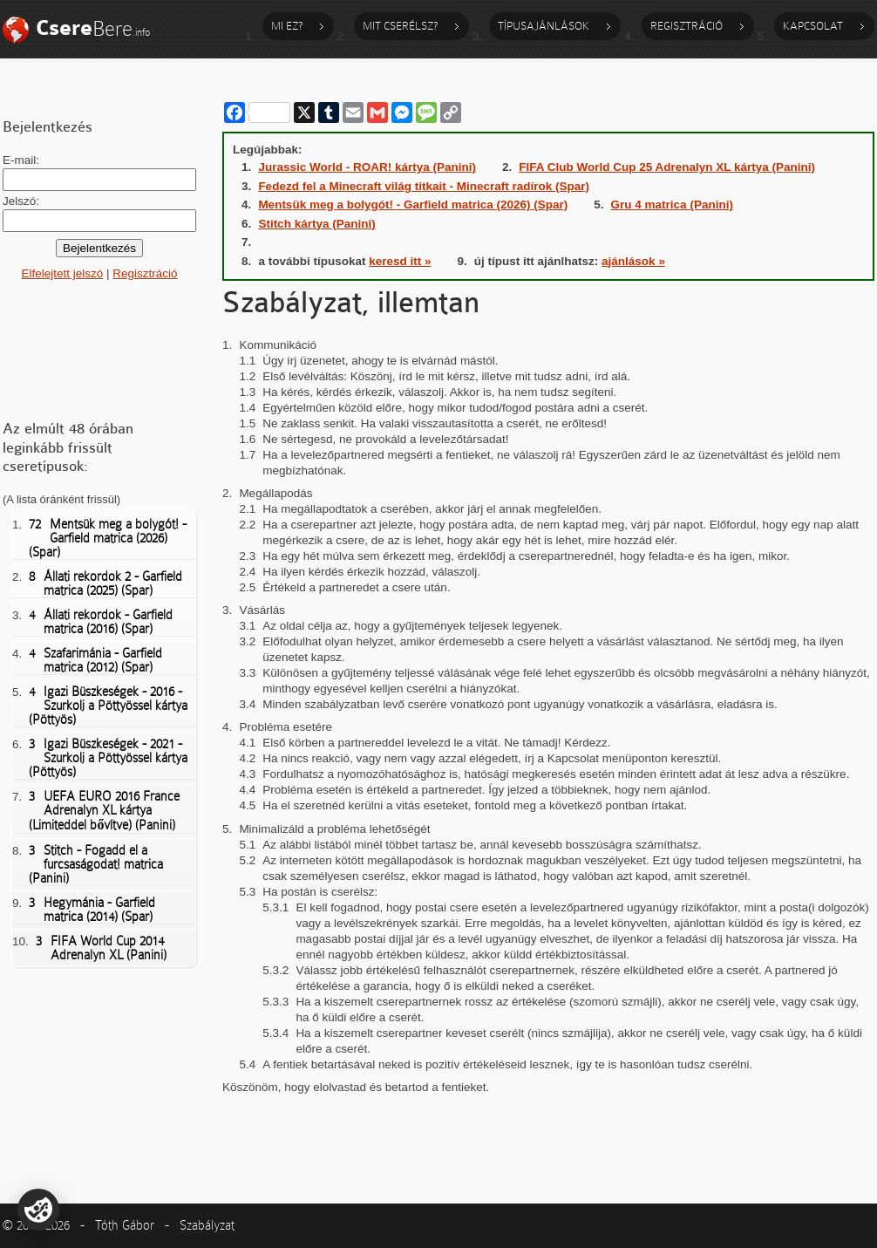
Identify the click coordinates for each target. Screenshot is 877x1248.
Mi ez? (287, 25)
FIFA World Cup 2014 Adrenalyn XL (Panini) (101, 948)
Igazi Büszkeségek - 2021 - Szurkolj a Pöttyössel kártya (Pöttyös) (108, 758)
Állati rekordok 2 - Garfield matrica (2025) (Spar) (105, 583)
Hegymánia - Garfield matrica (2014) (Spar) (92, 910)
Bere (93, 28)
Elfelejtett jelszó (62, 273)
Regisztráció (686, 25)
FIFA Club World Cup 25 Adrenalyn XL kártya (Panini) (667, 167)
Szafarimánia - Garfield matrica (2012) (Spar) (95, 660)
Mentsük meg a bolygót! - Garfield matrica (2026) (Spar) (108, 538)
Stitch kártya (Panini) (316, 223)
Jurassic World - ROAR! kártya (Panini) (367, 167)
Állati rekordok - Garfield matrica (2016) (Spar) (101, 622)
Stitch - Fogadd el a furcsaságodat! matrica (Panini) (96, 864)
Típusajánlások (543, 25)
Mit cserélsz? (400, 25)
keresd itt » (400, 261)
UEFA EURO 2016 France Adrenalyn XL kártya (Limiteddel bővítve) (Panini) (104, 810)
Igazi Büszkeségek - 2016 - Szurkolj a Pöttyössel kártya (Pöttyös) (108, 705)
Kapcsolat (813, 25)
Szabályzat (207, 1225)
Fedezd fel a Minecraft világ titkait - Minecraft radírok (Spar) (423, 186)
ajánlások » (633, 261)
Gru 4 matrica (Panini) (672, 204)
